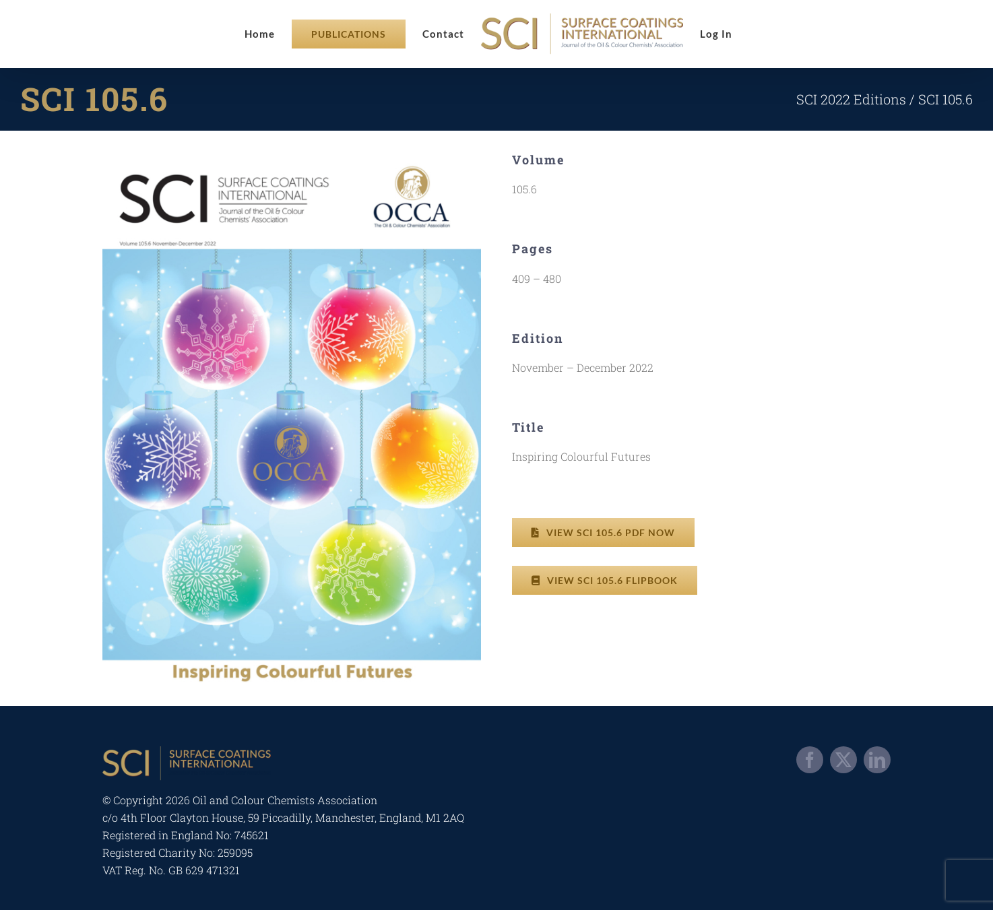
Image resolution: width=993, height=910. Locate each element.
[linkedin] (877, 759)
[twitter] (843, 759)
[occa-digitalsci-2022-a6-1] (291, 157)
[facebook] (809, 759)
